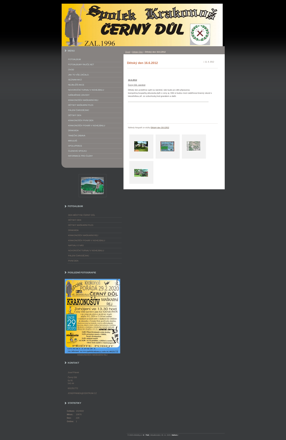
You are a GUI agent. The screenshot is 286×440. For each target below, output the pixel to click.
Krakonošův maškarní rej (83, 100)
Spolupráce (75, 146)
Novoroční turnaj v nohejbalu (86, 90)
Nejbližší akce (76, 85)
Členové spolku (77, 151)
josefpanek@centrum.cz (82, 393)
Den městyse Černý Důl (81, 215)
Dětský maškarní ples (80, 105)
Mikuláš (72, 141)
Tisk (147, 435)
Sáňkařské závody (79, 95)
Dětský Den (137, 52)
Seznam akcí (75, 80)
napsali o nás (76, 245)
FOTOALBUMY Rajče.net (81, 64)
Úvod (127, 52)
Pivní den (73, 261)
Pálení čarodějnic (78, 256)
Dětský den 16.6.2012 (160, 128)
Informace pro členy (80, 156)
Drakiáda (73, 130)
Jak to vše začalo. (78, 75)
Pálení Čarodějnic (78, 110)
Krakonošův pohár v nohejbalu (86, 125)
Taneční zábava (76, 135)
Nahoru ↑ (175, 435)
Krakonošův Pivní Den (80, 120)
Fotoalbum (74, 59)
